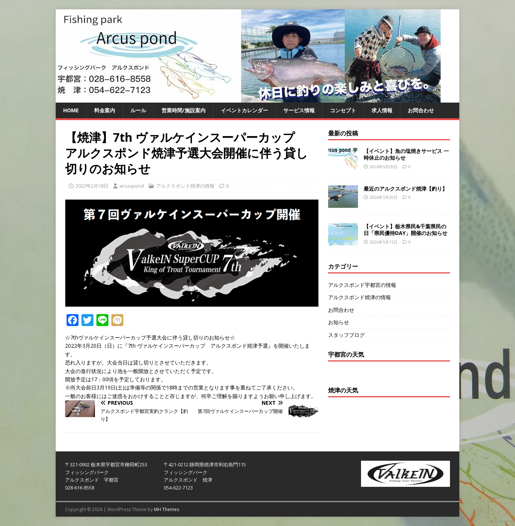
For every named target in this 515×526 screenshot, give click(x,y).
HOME (71, 110)
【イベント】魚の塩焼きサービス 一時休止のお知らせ (406, 154)
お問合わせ (421, 110)
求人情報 (381, 110)
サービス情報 (299, 110)
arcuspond (131, 185)
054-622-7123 (178, 487)
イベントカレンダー (244, 110)
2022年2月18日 (91, 185)
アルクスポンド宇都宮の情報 (362, 284)
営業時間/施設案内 (183, 110)
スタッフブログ (346, 334)
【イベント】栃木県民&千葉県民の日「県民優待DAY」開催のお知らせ (405, 230)
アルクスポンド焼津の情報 (185, 185)
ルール (138, 110)
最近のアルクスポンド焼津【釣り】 (405, 188)
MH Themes (166, 509)
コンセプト (343, 110)
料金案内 (104, 110)
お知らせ (338, 322)
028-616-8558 (79, 487)
